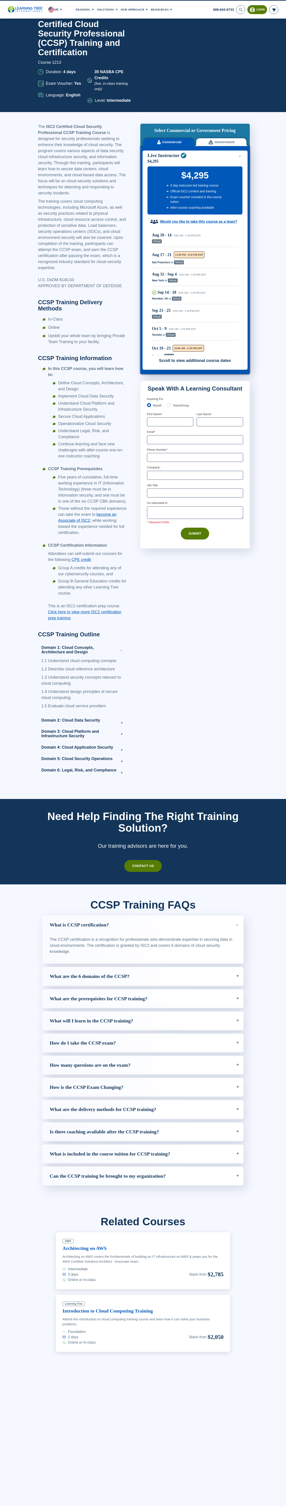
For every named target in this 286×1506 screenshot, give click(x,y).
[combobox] (152, 363)
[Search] (240, 8)
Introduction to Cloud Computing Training (112, 1335)
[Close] (279, 1498)
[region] (196, 197)
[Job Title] (195, 398)
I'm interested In (158, 409)
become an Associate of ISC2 (85, 538)
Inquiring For (155, 304)
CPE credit (91, 577)
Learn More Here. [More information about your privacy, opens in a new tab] (70, 1501)
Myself (157, 310)
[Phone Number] (195, 362)
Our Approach (136, 9)
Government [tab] (221, 47)
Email (151, 337)
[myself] (149, 310)
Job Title (152, 391)
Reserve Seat (222, 146)
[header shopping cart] (273, 8)
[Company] (195, 380)
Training (84, 9)
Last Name (204, 319)
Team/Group (182, 310)
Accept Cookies (235, 1498)
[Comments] (195, 418)
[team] (170, 310)
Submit (195, 439)
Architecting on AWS (88, 1272)
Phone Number (158, 355)
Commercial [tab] (169, 47)
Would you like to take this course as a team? (198, 126)
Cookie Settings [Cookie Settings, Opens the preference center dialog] (203, 1498)
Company (154, 373)
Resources (165, 9)
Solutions (107, 9)
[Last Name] (220, 326)
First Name (155, 319)
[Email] (195, 344)
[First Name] (170, 326)
